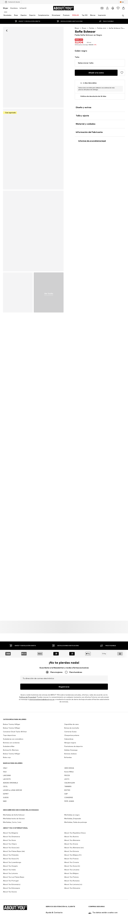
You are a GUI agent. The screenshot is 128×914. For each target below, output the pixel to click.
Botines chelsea (70, 832)
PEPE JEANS (69, 879)
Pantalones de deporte (73, 825)
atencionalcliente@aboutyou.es (41, 699)
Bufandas (68, 836)
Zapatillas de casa (71, 802)
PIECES (67, 854)
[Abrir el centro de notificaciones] (112, 8)
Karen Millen (69, 850)
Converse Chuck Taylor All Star (15, 810)
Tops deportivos (9, 814)
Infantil (23, 8)
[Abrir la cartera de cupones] (102, 8)
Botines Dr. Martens (11, 828)
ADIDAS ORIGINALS (10, 861)
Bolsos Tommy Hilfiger (11, 802)
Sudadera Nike (8, 825)
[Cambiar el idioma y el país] (122, 2)
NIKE (5, 879)
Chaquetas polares (71, 814)
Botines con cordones (11, 821)
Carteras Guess (70, 810)
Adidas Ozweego (71, 828)
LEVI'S (66, 857)
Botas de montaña (71, 806)
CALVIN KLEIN (69, 861)
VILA (4, 850)
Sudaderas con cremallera (13, 817)
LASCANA (7, 854)
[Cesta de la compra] (123, 8)
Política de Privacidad (27, 697)
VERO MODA (69, 846)
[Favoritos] (118, 8)
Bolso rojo (7, 836)
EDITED (67, 868)
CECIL (5, 865)
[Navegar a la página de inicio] (63, 8)
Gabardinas (68, 817)
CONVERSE (68, 876)
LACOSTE (7, 857)
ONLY (5, 846)
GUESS (6, 876)
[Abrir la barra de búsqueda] (122, 15)
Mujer (5, 8)
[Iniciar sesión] (107, 8)
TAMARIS (67, 865)
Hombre (14, 8)
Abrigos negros (70, 821)
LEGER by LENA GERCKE (12, 868)
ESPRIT (6, 872)
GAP (66, 872)
